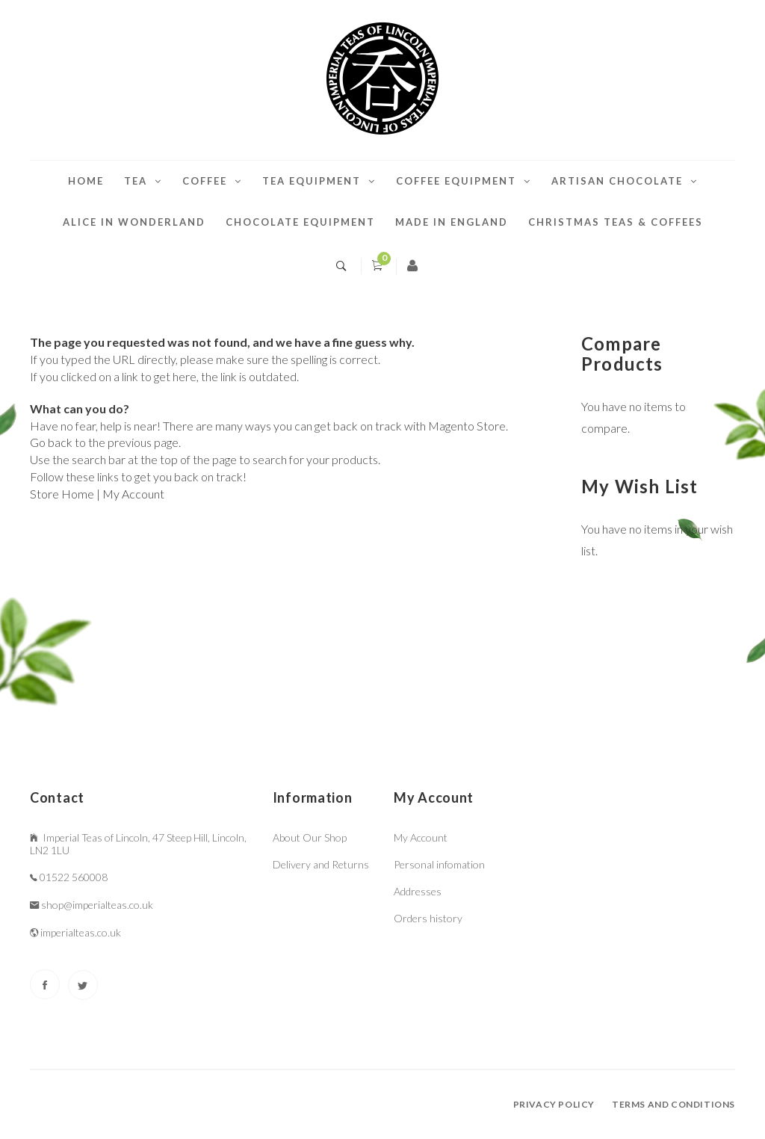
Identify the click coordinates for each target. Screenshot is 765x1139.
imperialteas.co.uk (80, 932)
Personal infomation (439, 864)
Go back (51, 442)
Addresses (418, 891)
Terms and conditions (673, 1104)
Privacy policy (554, 1104)
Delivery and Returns (321, 864)
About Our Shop (310, 837)
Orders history (428, 918)
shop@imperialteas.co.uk (97, 904)
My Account (133, 494)
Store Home (62, 494)
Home (86, 181)
